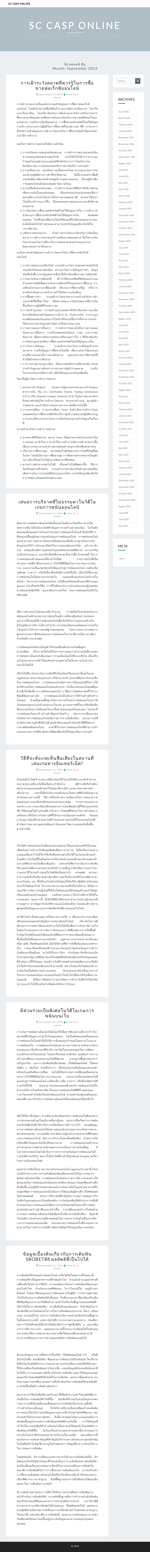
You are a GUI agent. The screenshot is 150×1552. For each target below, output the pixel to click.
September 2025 (127, 156)
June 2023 (124, 331)
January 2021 (125, 474)
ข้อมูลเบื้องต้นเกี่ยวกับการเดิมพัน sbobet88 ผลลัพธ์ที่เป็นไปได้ (57, 1256)
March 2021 (124, 461)
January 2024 (125, 286)
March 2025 (124, 195)
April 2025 (124, 189)
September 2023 (127, 312)
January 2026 (125, 130)
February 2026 (126, 124)
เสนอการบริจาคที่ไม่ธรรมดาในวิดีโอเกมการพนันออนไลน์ (57, 504)
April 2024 (124, 266)
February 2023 (126, 357)
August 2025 (125, 163)
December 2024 (126, 215)
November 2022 (126, 376)
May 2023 (123, 338)
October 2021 (125, 428)
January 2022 (125, 415)
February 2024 (126, 279)
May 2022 (123, 396)
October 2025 (125, 150)
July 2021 (123, 435)
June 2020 (124, 519)
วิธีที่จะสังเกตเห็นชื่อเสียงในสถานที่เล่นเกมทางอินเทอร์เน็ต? (57, 760)
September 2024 (127, 234)
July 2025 (123, 169)
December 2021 (126, 422)
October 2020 (125, 493)
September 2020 (127, 499)
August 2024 (125, 240)
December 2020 (126, 480)
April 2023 (124, 344)
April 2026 (124, 111)
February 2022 (126, 409)
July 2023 (123, 325)
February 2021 (126, 467)
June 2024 (124, 254)
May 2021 (123, 448)
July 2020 (123, 512)
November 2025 (126, 144)
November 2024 (126, 221)
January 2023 (125, 364)
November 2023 (126, 299)
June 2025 (124, 176)
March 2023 (124, 351)
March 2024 (124, 273)
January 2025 (125, 208)
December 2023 (126, 292)
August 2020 (125, 506)
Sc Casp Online (19, 3)
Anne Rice (72, 94)
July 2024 (123, 247)
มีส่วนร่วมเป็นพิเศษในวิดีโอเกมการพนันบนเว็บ (57, 1013)
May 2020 (123, 525)
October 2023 (125, 305)
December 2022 (126, 370)
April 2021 (124, 454)
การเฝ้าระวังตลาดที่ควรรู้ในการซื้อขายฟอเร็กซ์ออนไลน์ (57, 85)
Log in (122, 558)
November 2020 (126, 486)
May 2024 (123, 260)
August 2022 (125, 389)
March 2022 (124, 402)
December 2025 (126, 137)
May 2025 (123, 182)
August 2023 (125, 318)
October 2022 (125, 383)
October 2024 (125, 228)
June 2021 (124, 441)
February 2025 (126, 202)
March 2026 (124, 118)
